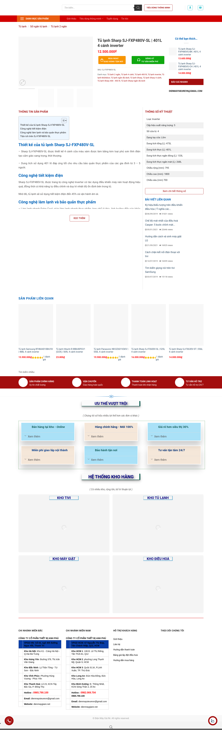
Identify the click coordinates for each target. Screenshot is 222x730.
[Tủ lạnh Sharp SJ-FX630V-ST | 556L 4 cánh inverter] (186, 325)
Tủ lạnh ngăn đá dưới (120, 78)
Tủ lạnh (22, 26)
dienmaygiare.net (42, 704)
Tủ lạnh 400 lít (141, 74)
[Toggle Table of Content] (62, 120)
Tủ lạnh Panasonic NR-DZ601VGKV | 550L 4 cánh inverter (111, 350)
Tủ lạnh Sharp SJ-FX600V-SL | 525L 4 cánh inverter (148, 350)
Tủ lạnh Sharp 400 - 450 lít (109, 81)
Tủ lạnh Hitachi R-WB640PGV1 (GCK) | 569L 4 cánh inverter (70, 350)
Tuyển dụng (112, 18)
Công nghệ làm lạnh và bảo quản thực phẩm (43, 132)
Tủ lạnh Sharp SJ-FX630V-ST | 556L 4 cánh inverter (186, 350)
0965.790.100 (40, 692)
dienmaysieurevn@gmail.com (185, 91)
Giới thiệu (71, 18)
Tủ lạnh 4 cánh (127, 74)
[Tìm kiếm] (138, 8)
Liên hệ (116, 644)
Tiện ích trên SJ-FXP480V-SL (35, 136)
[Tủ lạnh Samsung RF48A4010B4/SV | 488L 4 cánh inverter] (35, 325)
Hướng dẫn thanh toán (124, 649)
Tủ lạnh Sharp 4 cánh (152, 78)
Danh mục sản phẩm (34, 18)
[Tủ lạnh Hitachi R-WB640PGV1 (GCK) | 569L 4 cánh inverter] (73, 325)
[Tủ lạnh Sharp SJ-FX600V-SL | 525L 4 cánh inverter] (148, 325)
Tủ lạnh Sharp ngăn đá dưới (133, 81)
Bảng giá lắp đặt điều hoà (125, 655)
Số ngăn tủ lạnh (38, 26)
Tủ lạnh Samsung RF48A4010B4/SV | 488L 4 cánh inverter (35, 350)
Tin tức (124, 18)
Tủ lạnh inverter (154, 74)
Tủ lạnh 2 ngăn (59, 26)
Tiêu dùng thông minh (158, 7)
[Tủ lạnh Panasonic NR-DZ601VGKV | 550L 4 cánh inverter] (111, 325)
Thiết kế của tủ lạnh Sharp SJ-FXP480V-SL (42, 125)
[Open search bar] (111, 727)
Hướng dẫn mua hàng (123, 660)
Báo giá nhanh (179, 82)
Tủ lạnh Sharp (136, 78)
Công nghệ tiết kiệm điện (33, 128)
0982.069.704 (88, 692)
